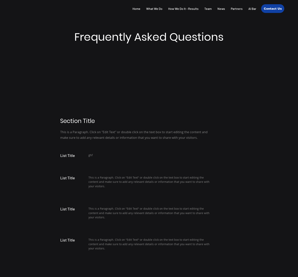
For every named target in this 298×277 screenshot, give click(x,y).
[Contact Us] (272, 8)
